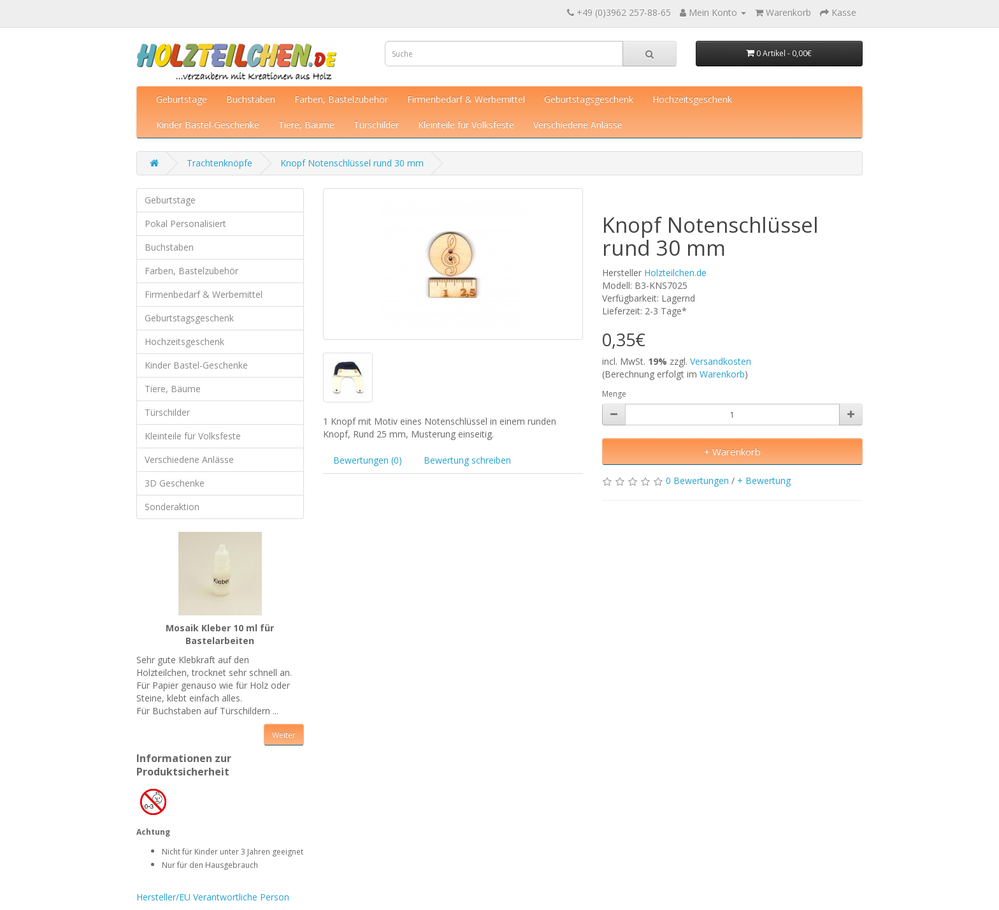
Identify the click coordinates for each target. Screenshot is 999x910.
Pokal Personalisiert (185, 223)
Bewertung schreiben (467, 460)
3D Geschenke (175, 483)
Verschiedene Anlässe (577, 125)
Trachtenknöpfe (219, 163)
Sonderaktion (172, 507)
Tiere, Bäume (306, 125)
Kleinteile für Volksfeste (466, 125)
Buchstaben (250, 99)
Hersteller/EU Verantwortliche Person (212, 897)
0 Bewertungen (697, 480)
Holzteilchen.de (675, 273)
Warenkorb (722, 374)
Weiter (284, 735)
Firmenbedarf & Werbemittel (466, 99)
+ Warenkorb (732, 451)
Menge (614, 393)
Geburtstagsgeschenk (588, 99)
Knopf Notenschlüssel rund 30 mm (352, 163)
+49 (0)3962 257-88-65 (624, 12)
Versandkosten (720, 361)
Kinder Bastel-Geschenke (207, 125)
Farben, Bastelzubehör (341, 99)
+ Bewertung (764, 480)
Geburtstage (181, 99)
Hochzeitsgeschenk (692, 99)
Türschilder (376, 125)
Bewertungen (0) (367, 460)
